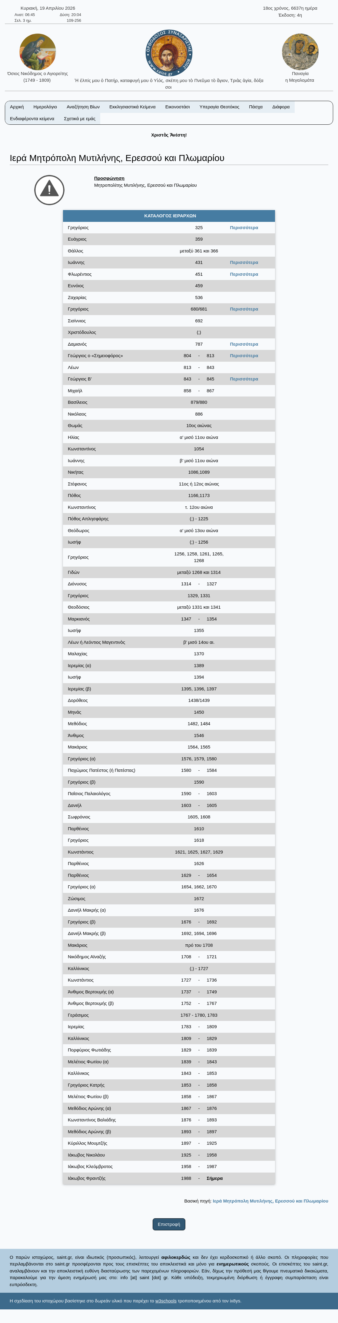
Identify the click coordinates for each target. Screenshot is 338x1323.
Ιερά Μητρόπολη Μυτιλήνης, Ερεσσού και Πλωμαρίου (270, 1200)
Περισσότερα (244, 227)
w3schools (166, 1300)
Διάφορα (281, 106)
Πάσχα (256, 106)
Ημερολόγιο (45, 106)
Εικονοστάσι (177, 106)
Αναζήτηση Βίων (83, 106)
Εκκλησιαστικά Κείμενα (132, 106)
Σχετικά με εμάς (79, 118)
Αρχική (17, 106)
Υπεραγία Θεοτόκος (220, 106)
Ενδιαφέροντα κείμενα (32, 118)
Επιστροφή (169, 1224)
